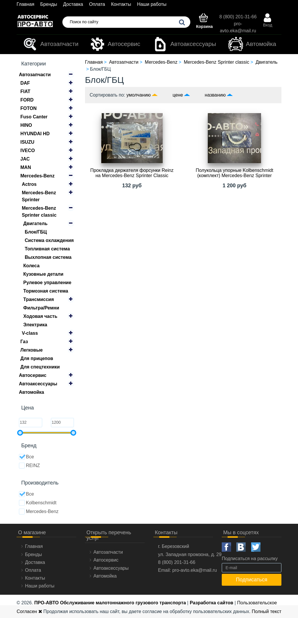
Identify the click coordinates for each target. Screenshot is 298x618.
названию (215, 94)
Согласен (29, 611)
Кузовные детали (43, 274)
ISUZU (27, 142)
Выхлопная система (48, 257)
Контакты (121, 4)
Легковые (31, 350)
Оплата (97, 4)
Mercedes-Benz (37, 175)
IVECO (27, 150)
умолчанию (139, 94)
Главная (25, 4)
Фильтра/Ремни (41, 307)
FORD (26, 99)
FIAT (25, 91)
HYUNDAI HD (34, 133)
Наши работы (151, 4)
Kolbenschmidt (37, 503)
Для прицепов (36, 358)
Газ (24, 341)
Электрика (35, 324)
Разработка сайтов (211, 602)
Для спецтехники (40, 366)
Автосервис (115, 44)
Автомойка (252, 44)
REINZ (29, 466)
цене (178, 94)
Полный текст (266, 611)
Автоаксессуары (184, 44)
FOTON (28, 108)
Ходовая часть (40, 316)
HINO (26, 125)
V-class (30, 333)
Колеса (31, 265)
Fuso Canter (33, 116)
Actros (29, 184)
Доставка (73, 4)
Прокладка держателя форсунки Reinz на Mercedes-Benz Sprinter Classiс (131, 173)
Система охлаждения (49, 240)
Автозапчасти (50, 44)
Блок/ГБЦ (36, 231)
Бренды (48, 4)
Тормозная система (45, 290)
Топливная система (47, 248)
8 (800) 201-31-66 (238, 16)
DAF (25, 83)
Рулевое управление (47, 282)
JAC (25, 158)
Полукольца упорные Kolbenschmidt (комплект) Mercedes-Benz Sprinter (234, 173)
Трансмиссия (38, 299)
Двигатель (35, 223)
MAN (25, 167)
